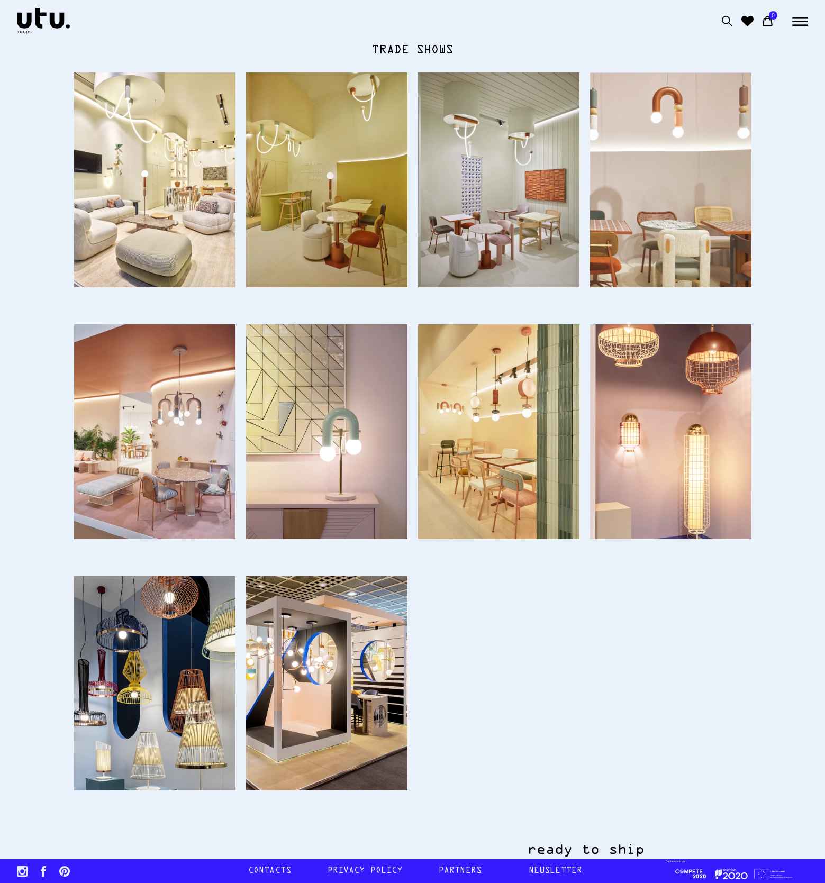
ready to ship (601, 850)
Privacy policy (365, 871)
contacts (269, 871)
